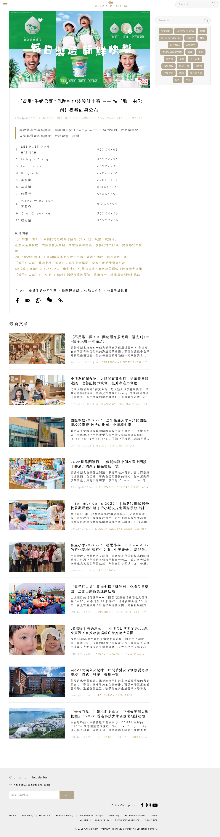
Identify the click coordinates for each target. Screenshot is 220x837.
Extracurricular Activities (140, 487)
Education (107, 445)
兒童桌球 (166, 31)
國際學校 (168, 65)
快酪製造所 (71, 290)
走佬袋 (190, 38)
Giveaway (107, 118)
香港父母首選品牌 (172, 52)
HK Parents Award (135, 815)
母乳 (177, 79)
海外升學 (184, 65)
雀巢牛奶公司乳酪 (43, 290)
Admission (126, 445)
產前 (200, 52)
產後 (190, 52)
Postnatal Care (130, 403)
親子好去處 (196, 72)
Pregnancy (107, 403)
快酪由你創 (93, 290)
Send (67, 795)
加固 (202, 31)
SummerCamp (185, 31)
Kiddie (154, 815)
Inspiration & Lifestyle (60, 118)
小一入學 (195, 58)
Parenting (113, 815)
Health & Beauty (129, 118)
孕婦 (181, 58)
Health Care (135, 653)
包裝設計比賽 (117, 290)
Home (12, 815)
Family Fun (89, 118)
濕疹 (181, 72)
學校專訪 (168, 72)
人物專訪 (190, 44)
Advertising (151, 820)
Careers (84, 820)
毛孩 (188, 79)
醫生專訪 (175, 44)
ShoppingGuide (171, 38)
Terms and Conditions (127, 820)
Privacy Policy (101, 820)
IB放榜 (198, 65)
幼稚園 (169, 58)
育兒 (202, 38)
